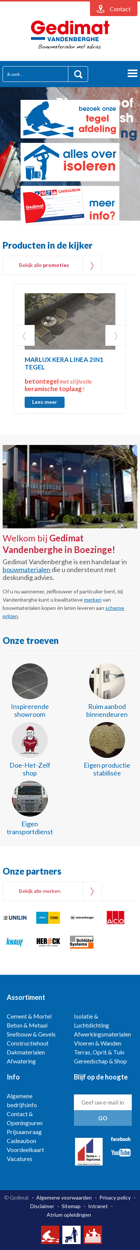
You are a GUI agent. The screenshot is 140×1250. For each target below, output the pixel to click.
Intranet (98, 1206)
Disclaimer (42, 1206)
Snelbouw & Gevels (31, 1034)
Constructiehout (28, 1043)
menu (132, 73)
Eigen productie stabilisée (107, 769)
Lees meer (44, 402)
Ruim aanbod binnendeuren (107, 710)
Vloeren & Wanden (97, 1043)
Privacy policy (115, 1197)
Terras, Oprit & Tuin (99, 1052)
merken (93, 599)
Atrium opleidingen (69, 1214)
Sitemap (71, 1206)
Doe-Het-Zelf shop (29, 769)
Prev (24, 335)
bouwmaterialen (26, 569)
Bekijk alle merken (39, 891)
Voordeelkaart (25, 1149)
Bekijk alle (44, 265)
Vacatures (19, 1158)
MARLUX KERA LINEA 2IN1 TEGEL (64, 363)
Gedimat (70, 35)
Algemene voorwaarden (64, 1197)
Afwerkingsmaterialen (102, 1034)
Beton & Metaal (27, 1025)
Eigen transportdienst (30, 828)
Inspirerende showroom (30, 710)
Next (115, 335)
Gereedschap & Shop (100, 1061)
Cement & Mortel (29, 1016)
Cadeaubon (21, 1140)
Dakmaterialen (26, 1052)
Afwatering (21, 1061)
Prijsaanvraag (24, 1131)
